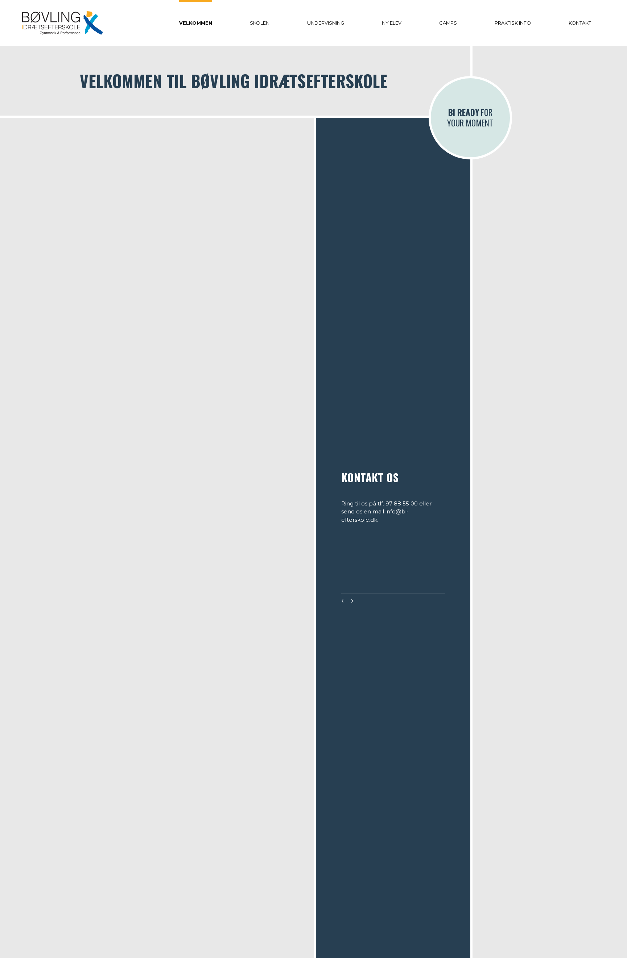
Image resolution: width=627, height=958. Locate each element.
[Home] (62, 23)
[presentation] (342, 601)
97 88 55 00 (401, 503)
